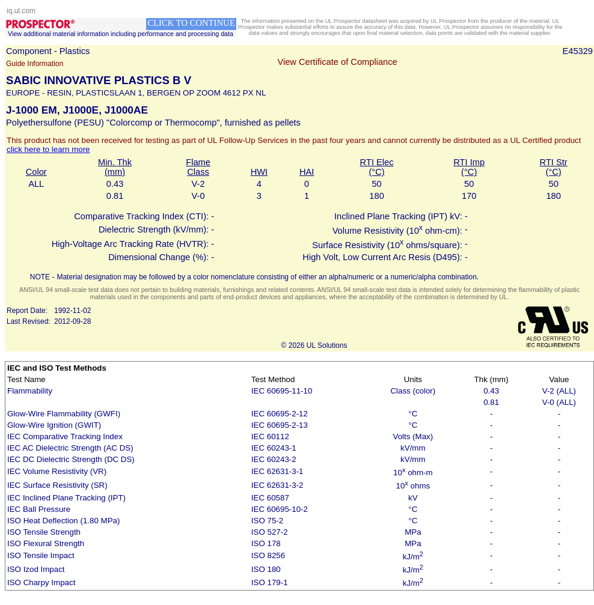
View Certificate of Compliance (337, 62)
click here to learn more (48, 149)
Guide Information (34, 63)
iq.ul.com (21, 11)
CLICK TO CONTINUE (190, 23)
